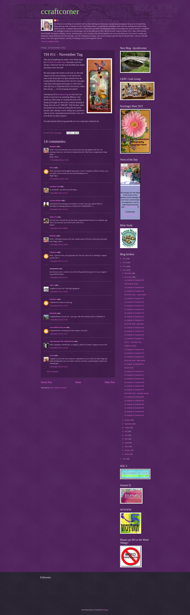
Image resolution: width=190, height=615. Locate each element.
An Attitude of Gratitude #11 (134, 375)
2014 (125, 262)
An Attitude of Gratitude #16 (134, 349)
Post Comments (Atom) (58, 388)
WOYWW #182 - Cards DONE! (135, 295)
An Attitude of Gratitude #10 (134, 379)
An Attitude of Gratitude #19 (134, 331)
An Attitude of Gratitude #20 (134, 328)
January (127, 454)
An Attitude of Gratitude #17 (134, 339)
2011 (125, 459)
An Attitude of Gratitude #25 (134, 306)
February (128, 450)
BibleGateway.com (130, 214)
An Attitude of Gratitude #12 (134, 371)
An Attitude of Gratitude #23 (134, 313)
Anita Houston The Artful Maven (62, 341)
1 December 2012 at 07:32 (59, 193)
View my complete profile (50, 41)
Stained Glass (129, 368)
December (128, 273)
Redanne (53, 146)
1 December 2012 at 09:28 (59, 228)
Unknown (53, 252)
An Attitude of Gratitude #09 (134, 382)
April (127, 443)
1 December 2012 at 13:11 (59, 277)
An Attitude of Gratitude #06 (134, 397)
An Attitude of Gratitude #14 (134, 357)
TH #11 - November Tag (132, 342)
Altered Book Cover (131, 284)
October (128, 420)
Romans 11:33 (131, 207)
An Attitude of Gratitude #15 (134, 353)
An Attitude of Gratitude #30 (134, 280)
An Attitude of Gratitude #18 (134, 335)
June (126, 435)
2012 (125, 270)
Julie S (52, 285)
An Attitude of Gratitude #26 (134, 302)
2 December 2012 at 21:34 (59, 348)
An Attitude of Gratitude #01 (134, 415)
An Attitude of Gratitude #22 (134, 317)
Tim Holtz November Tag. (55, 62)
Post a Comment (52, 372)
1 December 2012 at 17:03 (59, 306)
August (127, 427)
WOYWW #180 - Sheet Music (134, 360)
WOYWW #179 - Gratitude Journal (136, 393)
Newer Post (46, 382)
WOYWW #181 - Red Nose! (134, 324)
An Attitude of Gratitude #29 (134, 287)
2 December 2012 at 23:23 (59, 367)
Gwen (52, 355)
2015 (125, 259)
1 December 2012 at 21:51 (59, 334)
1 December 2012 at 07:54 (59, 209)
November (128, 277)
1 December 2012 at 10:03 (59, 245)
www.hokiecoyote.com (58, 327)
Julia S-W (53, 217)
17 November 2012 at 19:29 (59, 179)
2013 (125, 266)
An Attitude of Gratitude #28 (134, 291)
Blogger (105, 610)
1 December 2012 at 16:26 (59, 292)
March (127, 446)
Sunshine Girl (55, 186)
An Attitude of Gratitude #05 (134, 401)
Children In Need (130, 346)
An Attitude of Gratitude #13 (134, 364)
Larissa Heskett (55, 200)
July (126, 431)
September (128, 424)
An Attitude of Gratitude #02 (134, 412)
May (126, 439)
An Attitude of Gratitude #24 (134, 309)
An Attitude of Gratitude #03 (134, 408)
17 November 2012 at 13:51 (59, 160)
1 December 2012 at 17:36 (59, 320)
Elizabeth (53, 313)
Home (78, 382)
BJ (58, 20)
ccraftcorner (60, 11)
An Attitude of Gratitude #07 (134, 390)
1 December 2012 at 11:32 (59, 261)
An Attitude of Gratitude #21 (134, 320)
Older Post (110, 382)
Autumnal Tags (63, 94)
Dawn (52, 168)
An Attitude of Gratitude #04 (134, 404)
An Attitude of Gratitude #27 (134, 298)
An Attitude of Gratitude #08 (134, 386)
